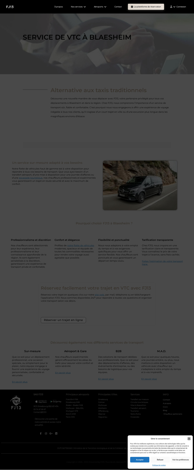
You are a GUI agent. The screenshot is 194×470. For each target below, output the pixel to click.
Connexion (178, 6)
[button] (189, 438)
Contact (118, 6)
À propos (58, 6)
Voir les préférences (180, 460)
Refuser (160, 460)
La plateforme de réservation (146, 6)
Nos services (78, 6)
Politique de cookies (159, 465)
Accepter (139, 460)
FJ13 (10, 6)
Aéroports (100, 6)
